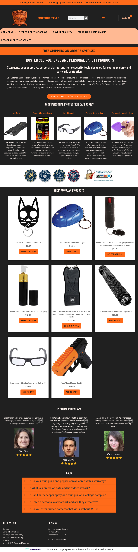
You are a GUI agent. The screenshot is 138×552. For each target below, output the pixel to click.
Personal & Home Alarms (95, 113)
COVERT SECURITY (64, 32)
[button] (103, 17)
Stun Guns (15, 113)
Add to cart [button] (71, 252)
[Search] (86, 18)
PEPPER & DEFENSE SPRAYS (34, 32)
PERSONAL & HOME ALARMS (93, 32)
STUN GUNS (8, 32)
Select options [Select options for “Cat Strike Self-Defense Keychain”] (28, 252)
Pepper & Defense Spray (42, 113)
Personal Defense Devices (122, 113)
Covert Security (69, 113)
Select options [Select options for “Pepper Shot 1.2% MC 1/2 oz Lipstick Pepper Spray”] (28, 320)
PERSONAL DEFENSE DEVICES (17, 40)
